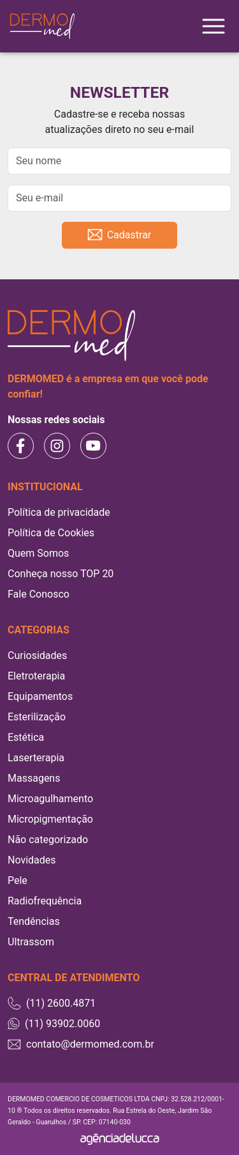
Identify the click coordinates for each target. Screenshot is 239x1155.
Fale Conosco (38, 594)
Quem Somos (38, 553)
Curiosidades (37, 655)
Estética (26, 737)
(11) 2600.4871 (52, 1003)
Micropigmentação (50, 819)
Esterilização (37, 717)
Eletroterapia (36, 676)
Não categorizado (48, 839)
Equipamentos (40, 696)
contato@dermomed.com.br (81, 1044)
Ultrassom (31, 942)
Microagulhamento (50, 799)
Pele (17, 880)
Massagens (34, 778)
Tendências (34, 921)
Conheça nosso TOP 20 (60, 574)
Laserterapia (36, 758)
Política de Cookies (51, 533)
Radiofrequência (45, 901)
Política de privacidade (59, 512)
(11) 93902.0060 (54, 1024)
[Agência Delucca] (119, 1139)
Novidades (32, 860)
